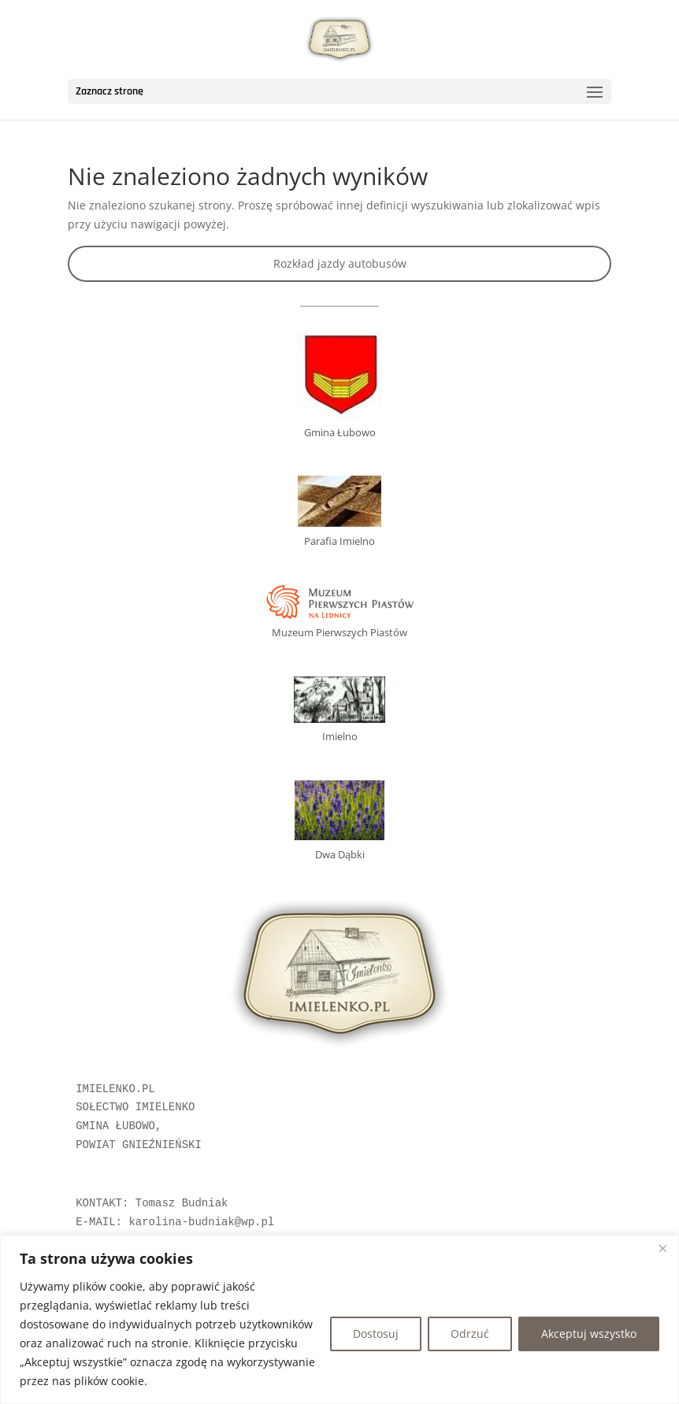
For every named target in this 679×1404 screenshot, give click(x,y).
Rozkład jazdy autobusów (339, 263)
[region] (339, 1319)
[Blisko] (662, 1248)
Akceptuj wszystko (588, 1333)
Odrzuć (470, 1333)
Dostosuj (376, 1333)
